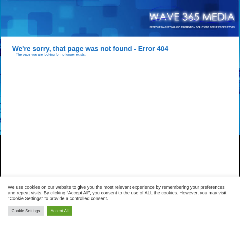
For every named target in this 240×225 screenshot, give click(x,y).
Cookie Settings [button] (26, 210)
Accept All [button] (59, 210)
